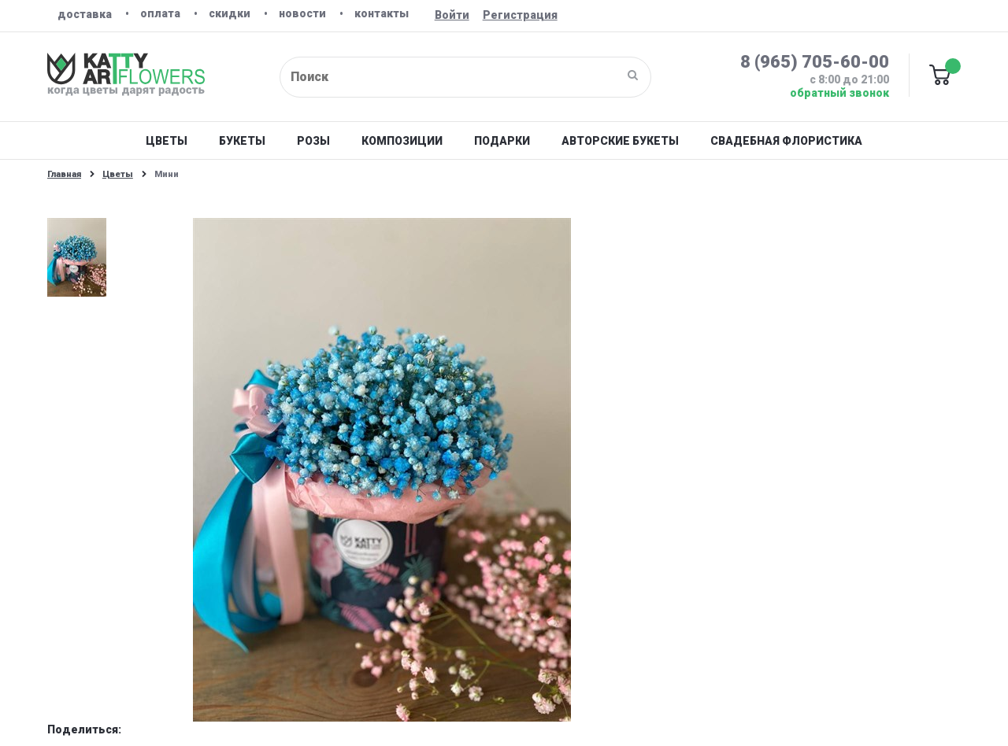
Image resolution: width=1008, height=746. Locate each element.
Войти (452, 15)
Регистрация (520, 15)
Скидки (229, 13)
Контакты (381, 13)
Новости (302, 13)
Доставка (84, 14)
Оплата (160, 13)
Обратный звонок (839, 93)
